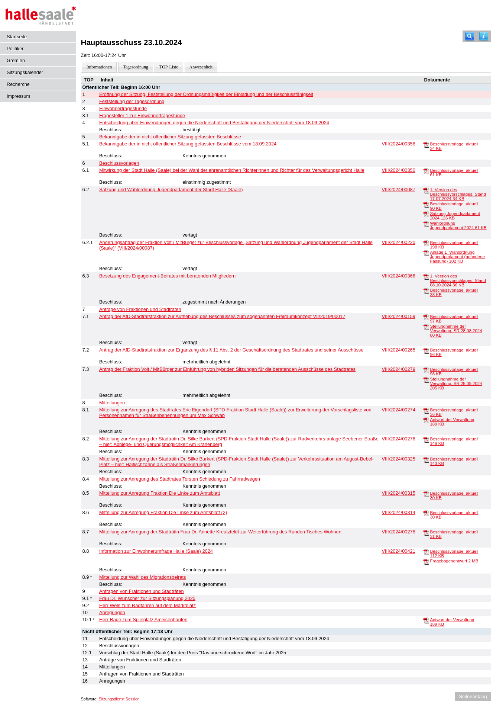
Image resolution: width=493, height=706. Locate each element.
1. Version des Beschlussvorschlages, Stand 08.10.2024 (458, 280)
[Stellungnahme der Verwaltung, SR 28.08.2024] (426, 326)
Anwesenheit (201, 67)
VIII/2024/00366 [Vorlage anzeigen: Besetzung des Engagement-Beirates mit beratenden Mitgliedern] (398, 276)
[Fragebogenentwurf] (426, 561)
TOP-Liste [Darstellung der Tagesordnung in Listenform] (168, 67)
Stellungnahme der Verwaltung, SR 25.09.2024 (456, 383)
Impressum (18, 96)
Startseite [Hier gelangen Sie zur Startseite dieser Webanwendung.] (17, 36)
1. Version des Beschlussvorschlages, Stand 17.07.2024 (458, 194)
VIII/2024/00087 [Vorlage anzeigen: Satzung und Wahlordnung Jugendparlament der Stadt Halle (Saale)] (398, 189)
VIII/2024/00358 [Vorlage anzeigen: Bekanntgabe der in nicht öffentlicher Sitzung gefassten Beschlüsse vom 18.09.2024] (398, 144)
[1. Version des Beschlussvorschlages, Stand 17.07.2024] (426, 190)
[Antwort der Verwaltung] (426, 420)
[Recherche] (470, 36)
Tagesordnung (135, 67)
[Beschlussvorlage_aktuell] (426, 144)
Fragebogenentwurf (454, 561)
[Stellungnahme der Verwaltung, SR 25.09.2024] (426, 379)
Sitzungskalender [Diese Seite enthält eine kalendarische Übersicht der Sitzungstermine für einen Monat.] (25, 72)
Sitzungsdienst (111, 699)
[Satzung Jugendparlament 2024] (426, 214)
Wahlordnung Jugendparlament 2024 (458, 225)
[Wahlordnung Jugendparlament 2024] (426, 223)
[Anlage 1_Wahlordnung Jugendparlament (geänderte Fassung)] (426, 252)
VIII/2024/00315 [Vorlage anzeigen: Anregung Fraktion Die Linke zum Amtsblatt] (398, 493)
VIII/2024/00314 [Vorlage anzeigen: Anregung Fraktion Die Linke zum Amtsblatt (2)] (398, 512)
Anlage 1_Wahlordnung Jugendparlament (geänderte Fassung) (457, 256)
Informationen (99, 67)
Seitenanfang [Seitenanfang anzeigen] (473, 696)
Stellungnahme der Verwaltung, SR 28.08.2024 (456, 330)
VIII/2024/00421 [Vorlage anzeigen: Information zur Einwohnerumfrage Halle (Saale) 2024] (398, 551)
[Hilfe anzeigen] (484, 36)
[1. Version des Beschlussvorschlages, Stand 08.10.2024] (426, 276)
